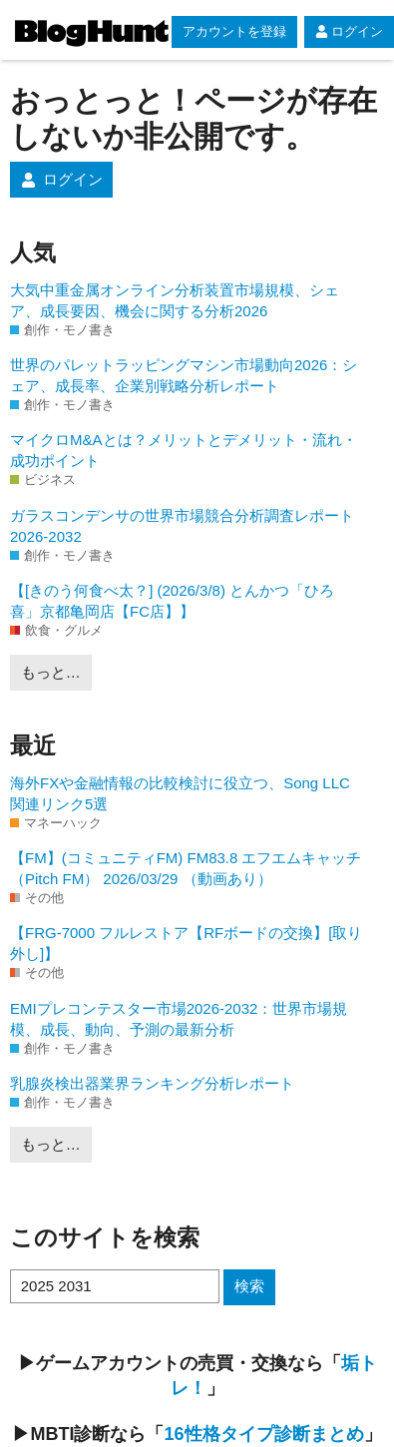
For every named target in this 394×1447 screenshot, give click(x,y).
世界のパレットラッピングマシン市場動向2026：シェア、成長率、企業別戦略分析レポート (183, 375)
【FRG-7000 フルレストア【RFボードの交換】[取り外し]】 (186, 943)
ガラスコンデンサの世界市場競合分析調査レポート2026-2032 (182, 526)
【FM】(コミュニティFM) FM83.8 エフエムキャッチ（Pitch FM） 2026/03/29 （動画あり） (186, 868)
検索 (249, 1285)
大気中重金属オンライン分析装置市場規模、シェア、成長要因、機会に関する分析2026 (174, 300)
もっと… (51, 672)
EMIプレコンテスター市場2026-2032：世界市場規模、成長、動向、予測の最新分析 (178, 1019)
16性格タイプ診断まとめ (263, 1434)
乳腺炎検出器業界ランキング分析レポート (152, 1083)
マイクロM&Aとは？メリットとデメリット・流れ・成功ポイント (183, 450)
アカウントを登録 (234, 31)
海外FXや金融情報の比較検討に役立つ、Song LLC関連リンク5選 (180, 793)
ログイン (349, 31)
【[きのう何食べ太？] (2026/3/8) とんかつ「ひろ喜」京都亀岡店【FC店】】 (172, 601)
